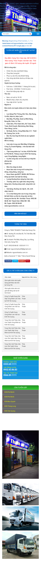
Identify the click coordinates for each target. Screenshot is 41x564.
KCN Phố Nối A (9, 392)
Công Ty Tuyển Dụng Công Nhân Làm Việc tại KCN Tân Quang (12, 314)
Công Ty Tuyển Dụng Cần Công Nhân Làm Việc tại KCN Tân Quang (12, 307)
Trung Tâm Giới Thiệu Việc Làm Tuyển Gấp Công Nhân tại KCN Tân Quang (13, 330)
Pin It (27, 261)
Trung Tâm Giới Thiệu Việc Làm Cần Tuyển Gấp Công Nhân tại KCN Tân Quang (13, 338)
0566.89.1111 (10, 375)
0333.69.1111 (10, 364)
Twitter (15, 261)
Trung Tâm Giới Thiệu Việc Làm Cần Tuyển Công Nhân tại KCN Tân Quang (13, 346)
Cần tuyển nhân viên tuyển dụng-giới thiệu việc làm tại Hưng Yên (13, 283)
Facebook (8, 261)
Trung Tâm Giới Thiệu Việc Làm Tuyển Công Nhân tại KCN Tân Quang (13, 322)
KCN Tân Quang (9, 411)
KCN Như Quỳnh (9, 401)
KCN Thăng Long (10, 406)
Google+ (21, 261)
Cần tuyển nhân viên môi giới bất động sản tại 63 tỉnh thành (12, 291)
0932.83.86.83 (10, 369)
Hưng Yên (15, 58)
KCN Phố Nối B (9, 397)
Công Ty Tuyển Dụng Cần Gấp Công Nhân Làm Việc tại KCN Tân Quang (13, 299)
